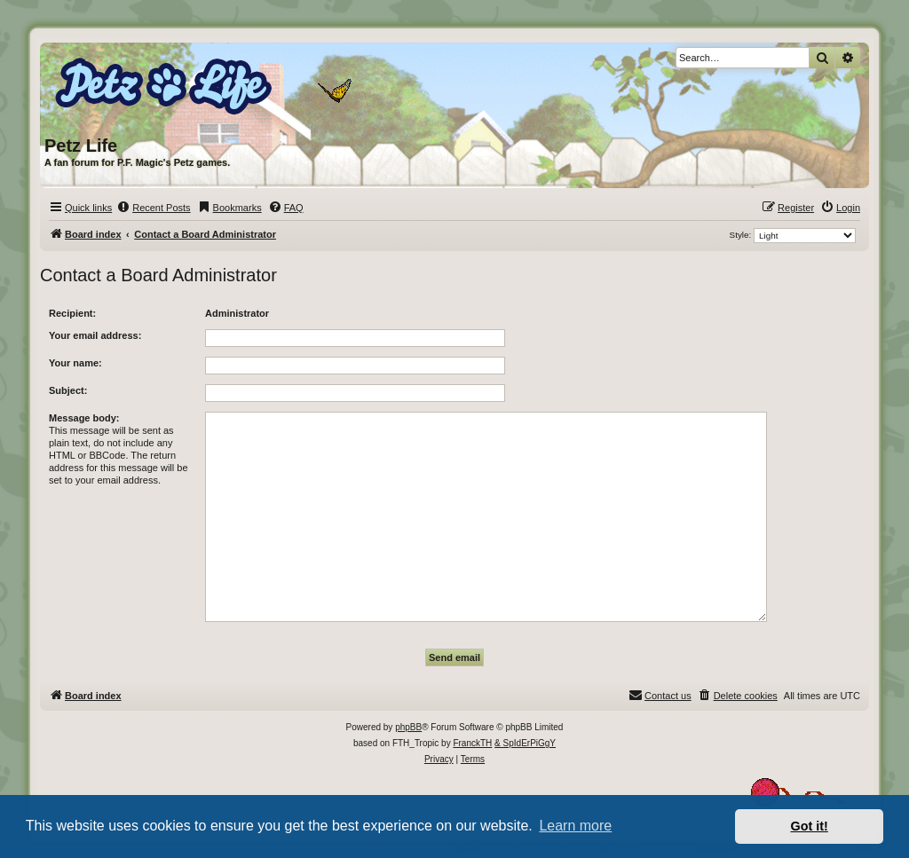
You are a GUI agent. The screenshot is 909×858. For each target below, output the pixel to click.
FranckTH (472, 743)
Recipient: (72, 313)
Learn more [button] (575, 825)
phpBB (408, 727)
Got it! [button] (809, 826)
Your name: (75, 363)
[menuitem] (153, 207)
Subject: (68, 390)
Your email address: (95, 335)
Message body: (84, 418)
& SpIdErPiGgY (525, 743)
